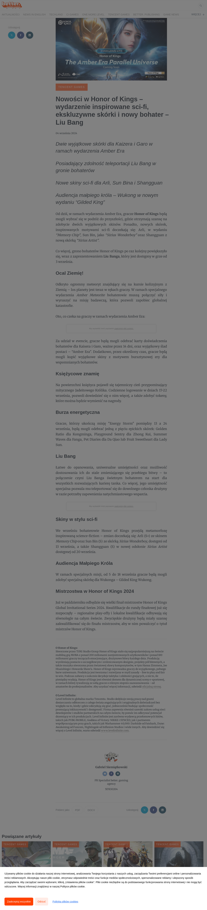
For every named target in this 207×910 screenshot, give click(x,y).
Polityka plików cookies (65, 901)
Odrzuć (42, 901)
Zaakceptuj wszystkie (19, 901)
